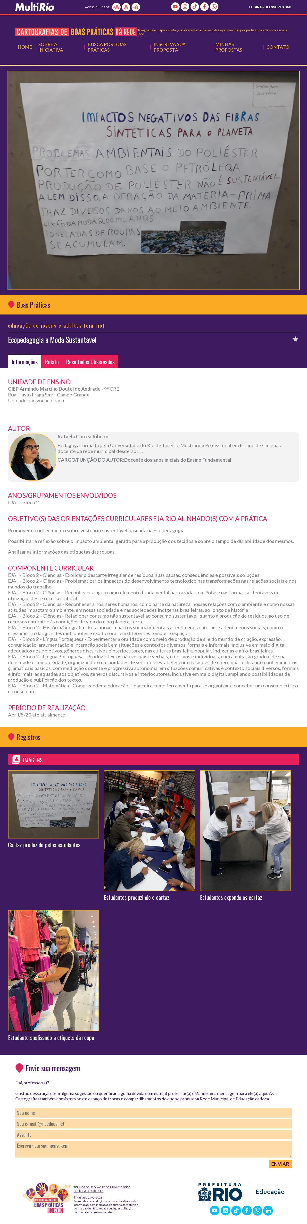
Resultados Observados (90, 361)
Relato (52, 361)
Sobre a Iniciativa (50, 47)
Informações (25, 361)
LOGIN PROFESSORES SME (270, 7)
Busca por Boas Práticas (107, 47)
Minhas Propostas (228, 47)
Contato (277, 47)
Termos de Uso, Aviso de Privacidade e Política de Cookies (102, 1189)
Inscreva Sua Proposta (170, 47)
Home (25, 47)
